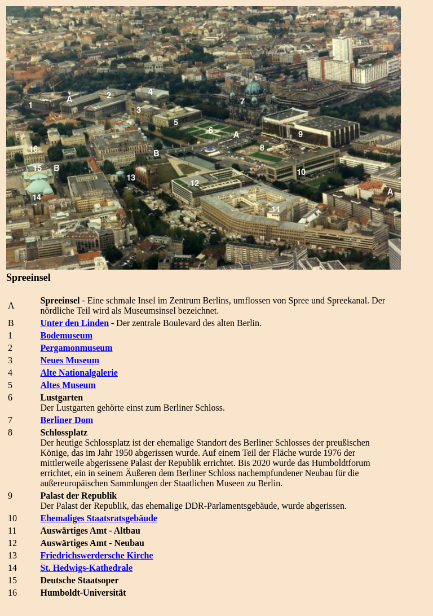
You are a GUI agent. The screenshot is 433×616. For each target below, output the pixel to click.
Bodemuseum (66, 335)
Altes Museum (68, 385)
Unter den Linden (75, 323)
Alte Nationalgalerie (79, 372)
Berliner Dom (67, 420)
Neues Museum (70, 360)
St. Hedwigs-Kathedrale (87, 568)
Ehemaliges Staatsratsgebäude (99, 518)
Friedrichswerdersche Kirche (97, 555)
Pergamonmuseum (77, 348)
